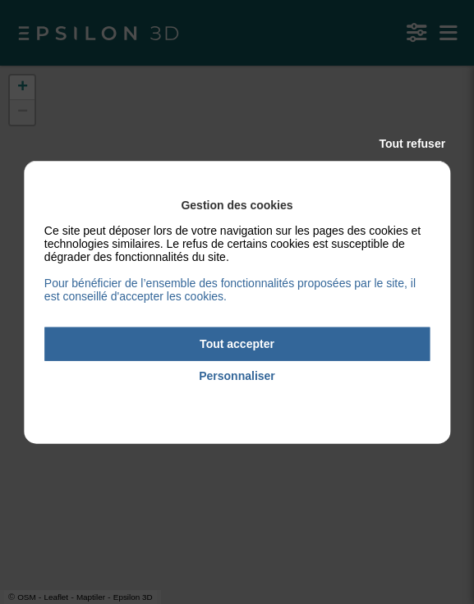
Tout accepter (237, 343)
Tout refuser (413, 143)
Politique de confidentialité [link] (236, 398)
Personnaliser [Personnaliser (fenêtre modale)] (237, 375)
